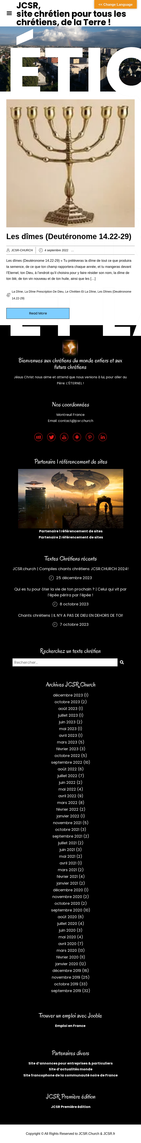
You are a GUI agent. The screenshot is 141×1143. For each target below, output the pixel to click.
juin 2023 (67, 722)
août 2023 (67, 708)
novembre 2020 (67, 896)
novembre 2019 (66, 977)
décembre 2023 (68, 695)
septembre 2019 (66, 990)
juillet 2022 (67, 775)
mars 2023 (67, 742)
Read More (38, 313)
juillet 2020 (67, 923)
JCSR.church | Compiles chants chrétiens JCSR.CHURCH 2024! (71, 568)
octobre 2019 (66, 984)
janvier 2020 (66, 963)
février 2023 (67, 749)
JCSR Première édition (70, 1106)
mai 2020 (67, 937)
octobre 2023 (67, 701)
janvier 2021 (67, 883)
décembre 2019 (66, 970)
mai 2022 (67, 789)
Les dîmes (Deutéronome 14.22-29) (68, 236)
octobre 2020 (67, 903)
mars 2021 (67, 869)
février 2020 (67, 957)
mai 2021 (67, 856)
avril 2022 (67, 796)
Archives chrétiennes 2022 (97, 250)
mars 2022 (67, 802)
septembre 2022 (66, 762)
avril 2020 (67, 943)
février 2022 (67, 809)
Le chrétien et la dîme (80, 291)
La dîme (17, 291)
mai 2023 (68, 728)
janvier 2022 (68, 816)
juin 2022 (67, 782)
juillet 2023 (68, 715)
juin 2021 (67, 849)
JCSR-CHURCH (22, 250)
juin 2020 (67, 930)
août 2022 (67, 769)
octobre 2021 (67, 829)
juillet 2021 (67, 843)
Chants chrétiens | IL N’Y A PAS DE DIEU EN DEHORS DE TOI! (70, 615)
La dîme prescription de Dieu (44, 291)
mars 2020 (67, 950)
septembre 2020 (66, 910)
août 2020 (67, 916)
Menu (10, 13)
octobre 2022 (67, 755)
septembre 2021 (67, 836)
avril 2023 (68, 735)
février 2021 (67, 876)
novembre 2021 (67, 822)
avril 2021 (68, 863)
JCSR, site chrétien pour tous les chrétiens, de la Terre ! (71, 13)
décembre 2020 (68, 890)
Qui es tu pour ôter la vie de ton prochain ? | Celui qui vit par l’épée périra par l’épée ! (70, 592)
